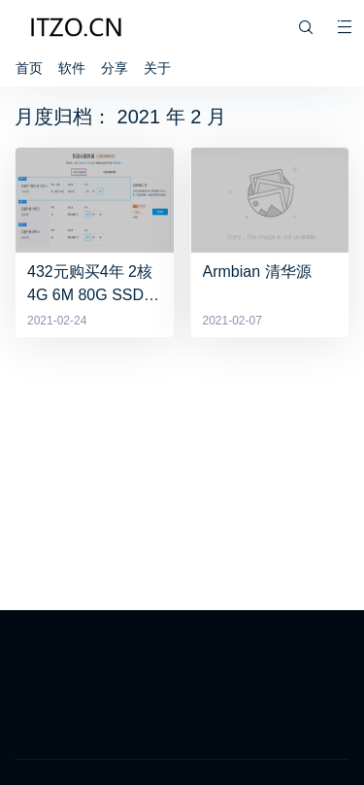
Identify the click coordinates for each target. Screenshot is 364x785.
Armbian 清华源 (257, 271)
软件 (71, 68)
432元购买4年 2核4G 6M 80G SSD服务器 (93, 283)
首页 (29, 68)
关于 (157, 68)
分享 (114, 68)
